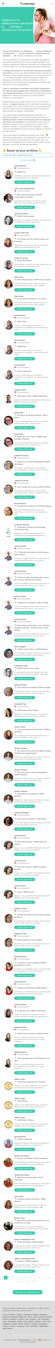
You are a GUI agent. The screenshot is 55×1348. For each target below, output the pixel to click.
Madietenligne (26, 1340)
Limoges (32, 1319)
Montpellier (12, 1321)
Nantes (20, 1321)
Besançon (43, 1314)
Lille (26, 1319)
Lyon (39, 1319)
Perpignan (6, 1324)
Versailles (34, 1326)
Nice (26, 1321)
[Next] (37, 1281)
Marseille (45, 1319)
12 (49, 1277)
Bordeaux (6, 1317)
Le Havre (20, 1319)
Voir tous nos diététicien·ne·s (27, 1292)
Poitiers (14, 1324)
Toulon (5, 1326)
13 (19, 1281)
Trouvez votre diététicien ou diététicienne (18, 51)
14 (23, 1281)
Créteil (5, 1319)
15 (28, 1281)
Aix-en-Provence (9, 1314)
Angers (19, 1314)
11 (44, 1277)
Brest (30, 1317)
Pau (48, 1321)
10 (39, 1277)
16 (33, 1281)
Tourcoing (20, 1326)
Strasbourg (43, 1324)
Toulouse (12, 1326)
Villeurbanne (43, 1326)
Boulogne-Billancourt (19, 1317)
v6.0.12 (32, 1342)
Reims (20, 1324)
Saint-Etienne (8, 1328)
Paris (44, 1321)
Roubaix (34, 1324)
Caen (35, 1317)
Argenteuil (27, 1314)
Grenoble (12, 1319)
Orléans (38, 1321)
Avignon (35, 1314)
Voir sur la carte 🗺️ (27, 160)
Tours (27, 1326)
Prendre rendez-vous (24, 182)
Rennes (27, 1324)
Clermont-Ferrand (44, 1317)
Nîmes (31, 1321)
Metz (4, 1321)
